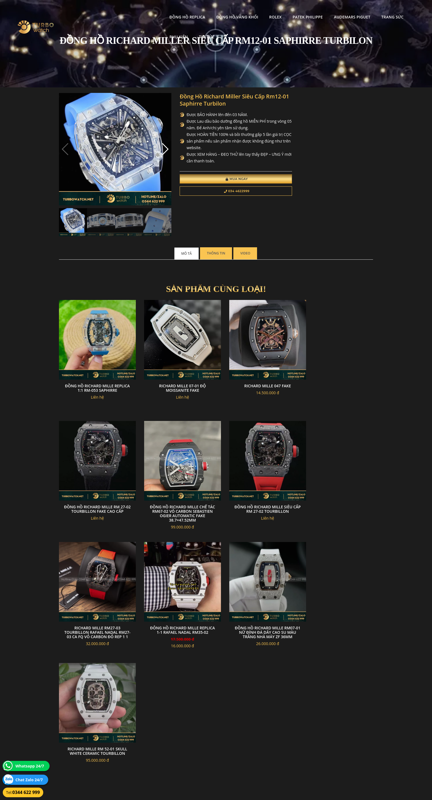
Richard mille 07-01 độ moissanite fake (175, 374)
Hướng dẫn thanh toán (183, 737)
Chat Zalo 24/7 (29, 780)
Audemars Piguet (306, 9)
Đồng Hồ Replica (142, 9)
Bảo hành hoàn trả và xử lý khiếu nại (257, 730)
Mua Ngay (223, 180)
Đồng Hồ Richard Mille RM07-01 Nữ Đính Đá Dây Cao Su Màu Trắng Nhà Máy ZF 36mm (95, 609)
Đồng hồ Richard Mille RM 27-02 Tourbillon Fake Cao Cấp (337, 374)
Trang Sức (347, 9)
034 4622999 (223, 192)
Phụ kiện (378, 9)
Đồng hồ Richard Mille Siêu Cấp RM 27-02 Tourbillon (176, 490)
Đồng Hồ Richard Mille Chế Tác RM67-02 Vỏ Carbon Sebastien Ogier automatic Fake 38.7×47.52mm (95, 494)
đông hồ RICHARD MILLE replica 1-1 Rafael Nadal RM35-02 (337, 492)
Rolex (230, 9)
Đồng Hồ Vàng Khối (191, 9)
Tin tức (406, 9)
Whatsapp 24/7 (29, 766)
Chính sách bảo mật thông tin (189, 730)
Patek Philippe (262, 9)
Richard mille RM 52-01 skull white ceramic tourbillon (176, 607)
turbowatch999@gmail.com (90, 750)
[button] (156, 145)
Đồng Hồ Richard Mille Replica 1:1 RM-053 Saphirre (95, 374)
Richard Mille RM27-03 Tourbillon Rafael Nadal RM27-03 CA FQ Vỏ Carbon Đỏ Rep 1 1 (256, 494)
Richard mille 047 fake (256, 371)
